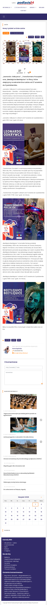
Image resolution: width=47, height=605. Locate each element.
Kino (42, 37)
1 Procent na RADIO (10, 569)
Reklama (41, 7)
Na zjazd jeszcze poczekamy (13, 583)
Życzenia (7, 563)
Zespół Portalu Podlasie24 (12, 559)
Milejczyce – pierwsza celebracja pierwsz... (17, 597)
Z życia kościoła (9, 545)
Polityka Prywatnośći (33, 603)
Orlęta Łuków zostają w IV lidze (13, 585)
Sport (6, 547)
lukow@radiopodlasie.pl (20, 353)
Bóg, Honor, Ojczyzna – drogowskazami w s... (17, 575)
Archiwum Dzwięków (10, 565)
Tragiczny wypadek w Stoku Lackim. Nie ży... (17, 595)
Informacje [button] (7, 7)
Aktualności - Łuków (10, 543)
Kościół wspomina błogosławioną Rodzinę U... (17, 587)
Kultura (6, 33)
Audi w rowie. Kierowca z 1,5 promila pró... (16, 591)
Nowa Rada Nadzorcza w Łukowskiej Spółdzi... (17, 579)
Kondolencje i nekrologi (11, 561)
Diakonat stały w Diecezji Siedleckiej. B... (16, 589)
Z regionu (7, 551)
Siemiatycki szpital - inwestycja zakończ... (17, 593)
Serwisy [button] (32, 7)
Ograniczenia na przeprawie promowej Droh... (18, 577)
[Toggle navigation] (3, 16)
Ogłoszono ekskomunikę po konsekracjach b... (18, 581)
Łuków (14, 3)
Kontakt (23, 11)
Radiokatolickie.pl (9, 567)
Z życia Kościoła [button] (20, 7)
